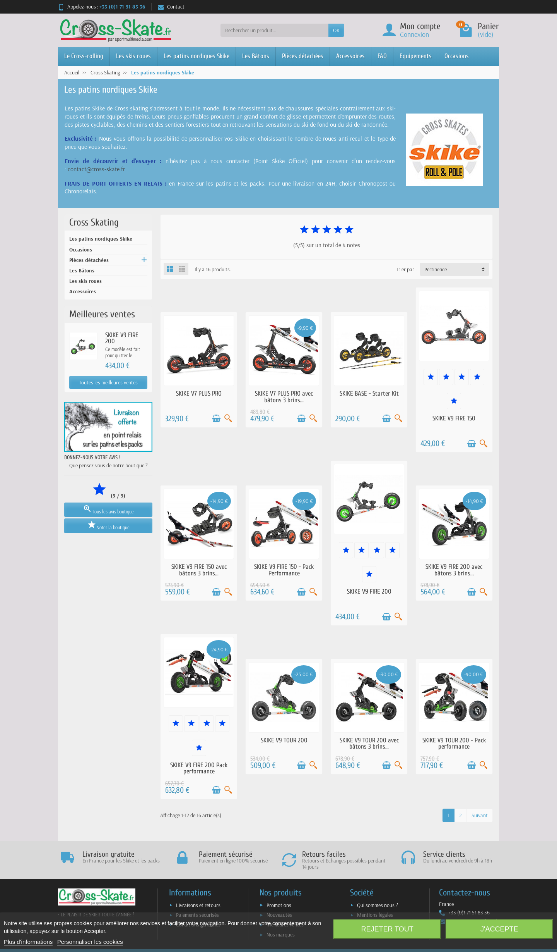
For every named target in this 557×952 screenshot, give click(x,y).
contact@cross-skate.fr (96, 169)
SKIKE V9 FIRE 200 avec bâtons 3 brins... (453, 570)
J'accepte (499, 929)
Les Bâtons (255, 56)
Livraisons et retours (198, 905)
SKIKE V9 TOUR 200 (284, 740)
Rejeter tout (387, 929)
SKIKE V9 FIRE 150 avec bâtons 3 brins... (199, 570)
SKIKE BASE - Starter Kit (369, 393)
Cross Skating (94, 222)
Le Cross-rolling (83, 56)
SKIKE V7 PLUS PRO (199, 393)
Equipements (416, 56)
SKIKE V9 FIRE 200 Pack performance (198, 768)
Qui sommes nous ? (377, 905)
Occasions (456, 56)
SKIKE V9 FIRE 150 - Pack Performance (284, 570)
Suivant (480, 815)
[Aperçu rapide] (228, 418)
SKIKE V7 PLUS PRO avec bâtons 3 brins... (284, 397)
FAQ (382, 56)
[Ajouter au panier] (216, 418)
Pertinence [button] (435, 269)
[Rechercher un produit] (274, 30)
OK (336, 30)
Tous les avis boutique (108, 509)
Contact (171, 6)
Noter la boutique (108, 525)
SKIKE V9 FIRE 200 (121, 338)
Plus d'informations (28, 941)
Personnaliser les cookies (90, 941)
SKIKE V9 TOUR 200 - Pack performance (454, 744)
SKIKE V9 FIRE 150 (453, 418)
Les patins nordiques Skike (196, 56)
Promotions (279, 905)
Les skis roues (133, 56)
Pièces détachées (302, 56)
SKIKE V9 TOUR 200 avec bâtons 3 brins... (369, 744)
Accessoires (350, 56)
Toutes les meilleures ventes (108, 382)
